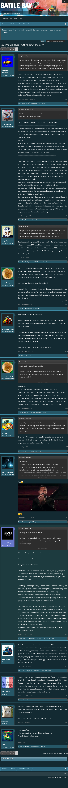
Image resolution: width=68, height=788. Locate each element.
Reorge (32, 412)
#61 (66, 99)
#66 (66, 408)
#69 (66, 634)
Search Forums (7, 18)
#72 (66, 722)
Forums (6, 13)
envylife (4, 241)
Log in (65, 1)
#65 (66, 351)
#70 (66, 667)
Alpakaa (4, 721)
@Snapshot (22, 609)
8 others (39, 412)
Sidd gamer (36, 103)
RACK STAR (21, 671)
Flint (19, 103)
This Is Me (21, 220)
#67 (66, 447)
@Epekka (28, 606)
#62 (66, 216)
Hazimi (4, 433)
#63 (66, 258)
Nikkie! (20, 638)
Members (17, 13)
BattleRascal (6, 124)
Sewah (27, 220)
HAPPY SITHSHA (31, 451)
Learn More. (6, 32)
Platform (9, 5)
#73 (66, 742)
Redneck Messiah (4, 71)
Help (65, 774)
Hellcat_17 (28, 522)
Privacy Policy (63, 777)
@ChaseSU (36, 606)
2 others (45, 220)
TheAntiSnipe (6, 543)
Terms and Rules (53, 777)
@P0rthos (44, 606)
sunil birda (5, 659)
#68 (66, 518)
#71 (66, 696)
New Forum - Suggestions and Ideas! (55, 41)
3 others (44, 522)
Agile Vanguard (7, 283)
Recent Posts (18, 18)
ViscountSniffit (26, 103)
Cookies (43, 41)
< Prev (3, 49)
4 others (43, 671)
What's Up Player (35, 220)
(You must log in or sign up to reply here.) (55, 753)
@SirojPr (51, 606)
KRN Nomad (5, 692)
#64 (66, 304)
